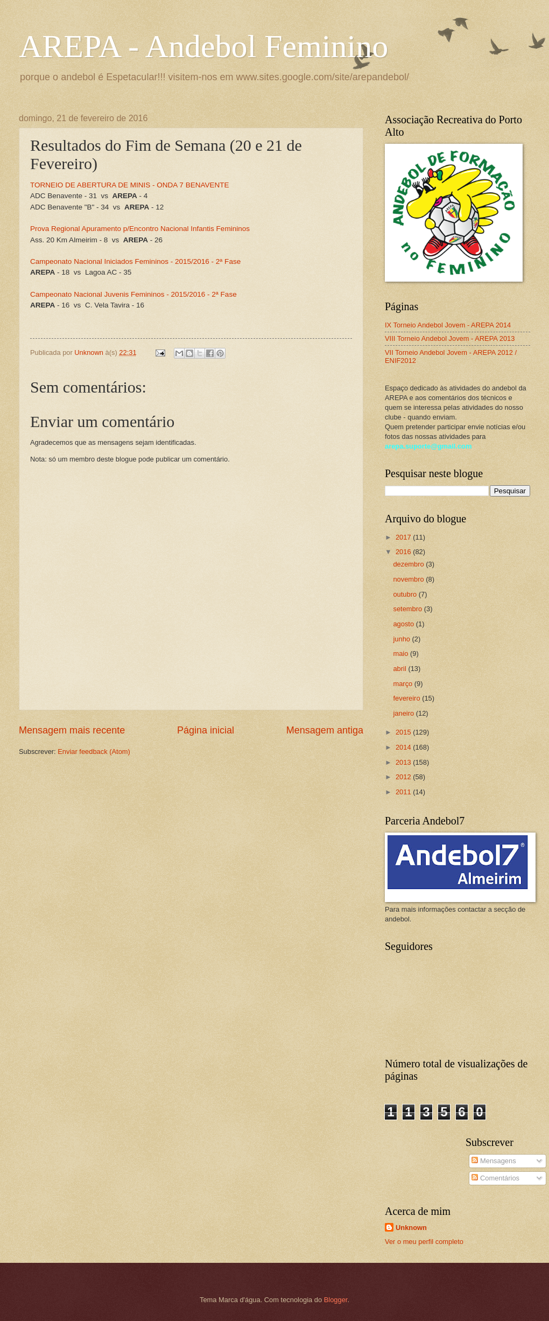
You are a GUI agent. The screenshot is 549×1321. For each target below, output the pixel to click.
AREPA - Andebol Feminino (203, 46)
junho (402, 639)
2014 (404, 747)
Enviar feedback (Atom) (94, 751)
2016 (404, 552)
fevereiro (407, 698)
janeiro (404, 713)
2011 (404, 792)
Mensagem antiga (324, 730)
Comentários (495, 1178)
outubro (405, 594)
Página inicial (205, 730)
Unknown (411, 1228)
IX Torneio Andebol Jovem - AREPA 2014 (448, 325)
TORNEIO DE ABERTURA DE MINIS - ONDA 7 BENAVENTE (129, 185)
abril (400, 669)
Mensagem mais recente (72, 730)
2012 (404, 777)
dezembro (409, 564)
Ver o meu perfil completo (424, 1242)
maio (401, 653)
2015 (404, 732)
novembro (409, 579)
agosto (404, 624)
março (403, 684)
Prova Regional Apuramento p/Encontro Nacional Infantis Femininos (140, 229)
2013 (404, 762)
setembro (408, 609)
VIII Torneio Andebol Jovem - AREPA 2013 (450, 338)
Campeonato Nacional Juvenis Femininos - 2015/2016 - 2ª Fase (133, 294)
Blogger (336, 1300)
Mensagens (493, 1161)
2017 (404, 537)
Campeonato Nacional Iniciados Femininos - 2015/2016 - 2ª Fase (135, 261)
